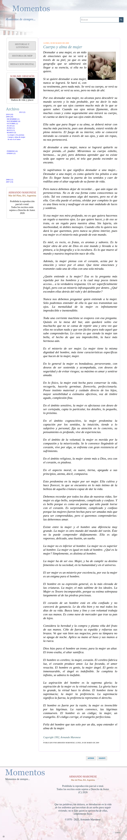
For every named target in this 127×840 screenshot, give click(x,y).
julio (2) (16, 145)
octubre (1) (17, 141)
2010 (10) (15, 120)
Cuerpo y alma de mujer (24, 171)
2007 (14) (15, 197)
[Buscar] (99, 12)
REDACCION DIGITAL (22, 64)
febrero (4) (17, 181)
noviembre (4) (19, 136)
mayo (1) (16, 155)
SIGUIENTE (102, 758)
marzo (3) (16, 160)
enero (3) (16, 186)
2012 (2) (14, 114)
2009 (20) (15, 125)
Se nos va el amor (21, 176)
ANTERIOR (91, 758)
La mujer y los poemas (23, 165)
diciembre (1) (18, 131)
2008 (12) (15, 192)
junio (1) (16, 150)
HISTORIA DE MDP (22, 55)
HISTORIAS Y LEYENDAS (22, 46)
